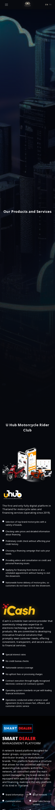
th (50, 4)
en (46, 4)
